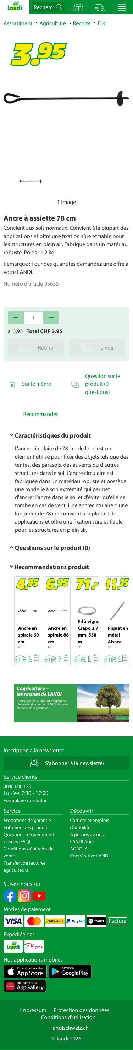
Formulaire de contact (26, 800)
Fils (101, 23)
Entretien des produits (26, 827)
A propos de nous (88, 834)
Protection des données (82, 1010)
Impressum (33, 1010)
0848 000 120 (17, 786)
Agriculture (52, 23)
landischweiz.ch (70, 1028)
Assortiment (18, 23)
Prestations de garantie (27, 820)
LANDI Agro (82, 841)
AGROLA (79, 848)
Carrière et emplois (89, 820)
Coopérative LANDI (90, 856)
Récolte (82, 23)
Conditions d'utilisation (68, 1017)
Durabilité (80, 827)
